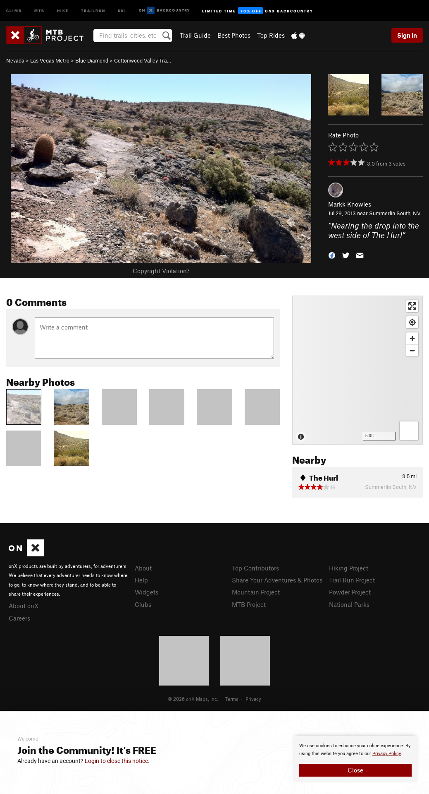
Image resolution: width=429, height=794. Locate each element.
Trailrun (93, 10)
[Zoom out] (412, 350)
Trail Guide (195, 35)
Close (355, 770)
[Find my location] (412, 322)
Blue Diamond (91, 60)
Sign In (407, 35)
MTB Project (249, 604)
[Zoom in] (412, 338)
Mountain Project (256, 592)
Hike (63, 10)
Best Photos (233, 35)
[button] (332, 254)
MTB (39, 10)
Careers (19, 618)
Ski (122, 10)
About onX (23, 605)
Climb (14, 10)
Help (141, 580)
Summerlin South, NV (395, 213)
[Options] (409, 430)
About (143, 568)
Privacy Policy (386, 753)
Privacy (253, 699)
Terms (231, 699)
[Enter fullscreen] (412, 306)
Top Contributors (255, 568)
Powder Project (350, 592)
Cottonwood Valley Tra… (142, 60)
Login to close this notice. (117, 761)
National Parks (349, 604)
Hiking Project (348, 568)
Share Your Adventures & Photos (277, 580)
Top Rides (271, 35)
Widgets (146, 592)
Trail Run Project (352, 580)
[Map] (357, 370)
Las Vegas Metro (49, 60)
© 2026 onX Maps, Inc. (193, 699)
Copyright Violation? (161, 270)
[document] (355, 759)
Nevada (15, 60)
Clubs (143, 604)
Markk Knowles (349, 204)
